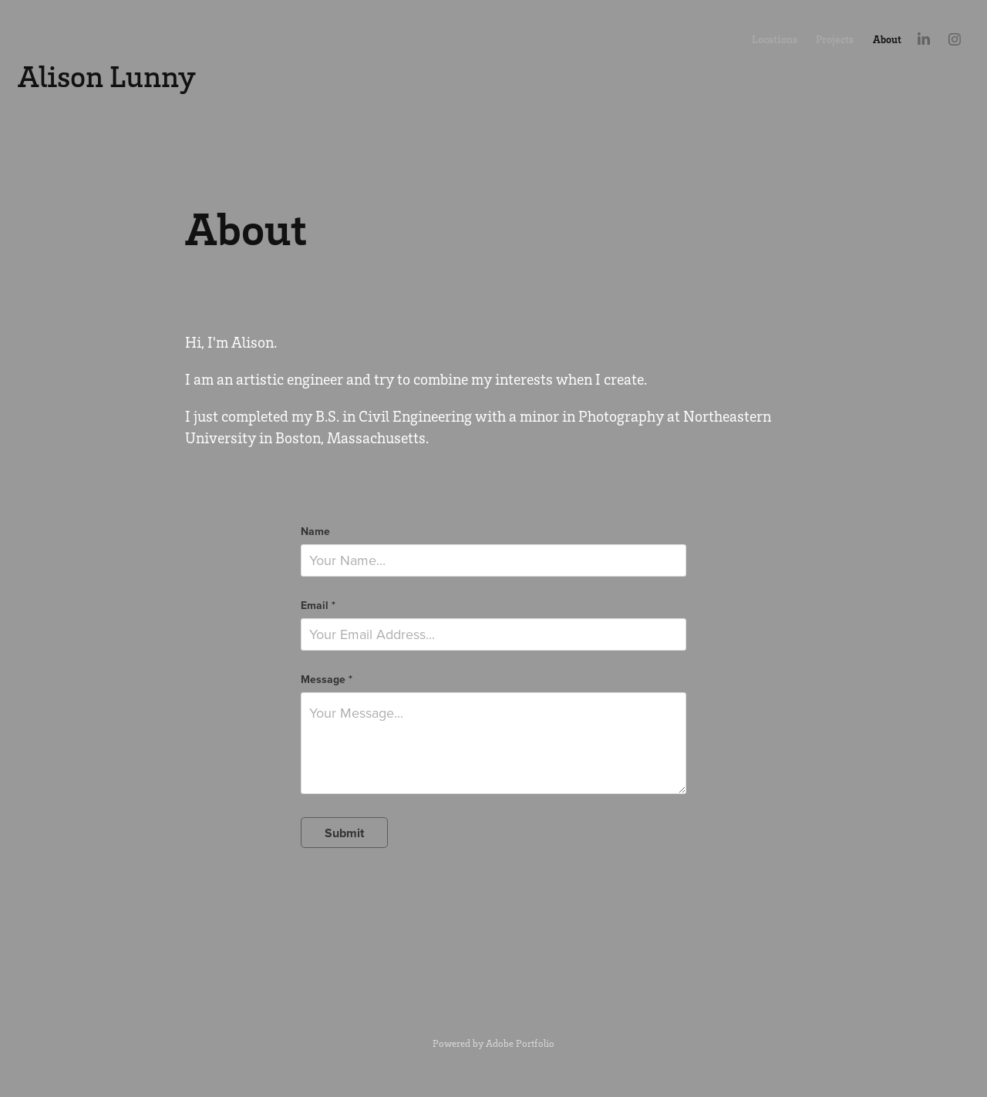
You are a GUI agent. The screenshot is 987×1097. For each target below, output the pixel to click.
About (887, 38)
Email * (318, 605)
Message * (326, 679)
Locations (774, 38)
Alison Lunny (107, 75)
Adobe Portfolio (520, 1043)
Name (315, 531)
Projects (835, 38)
